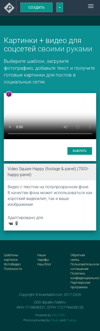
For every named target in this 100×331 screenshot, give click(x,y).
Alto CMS (58, 315)
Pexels (55, 320)
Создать (36, 7)
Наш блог (44, 264)
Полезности (13, 269)
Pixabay (71, 320)
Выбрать (80, 151)
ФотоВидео (12, 264)
